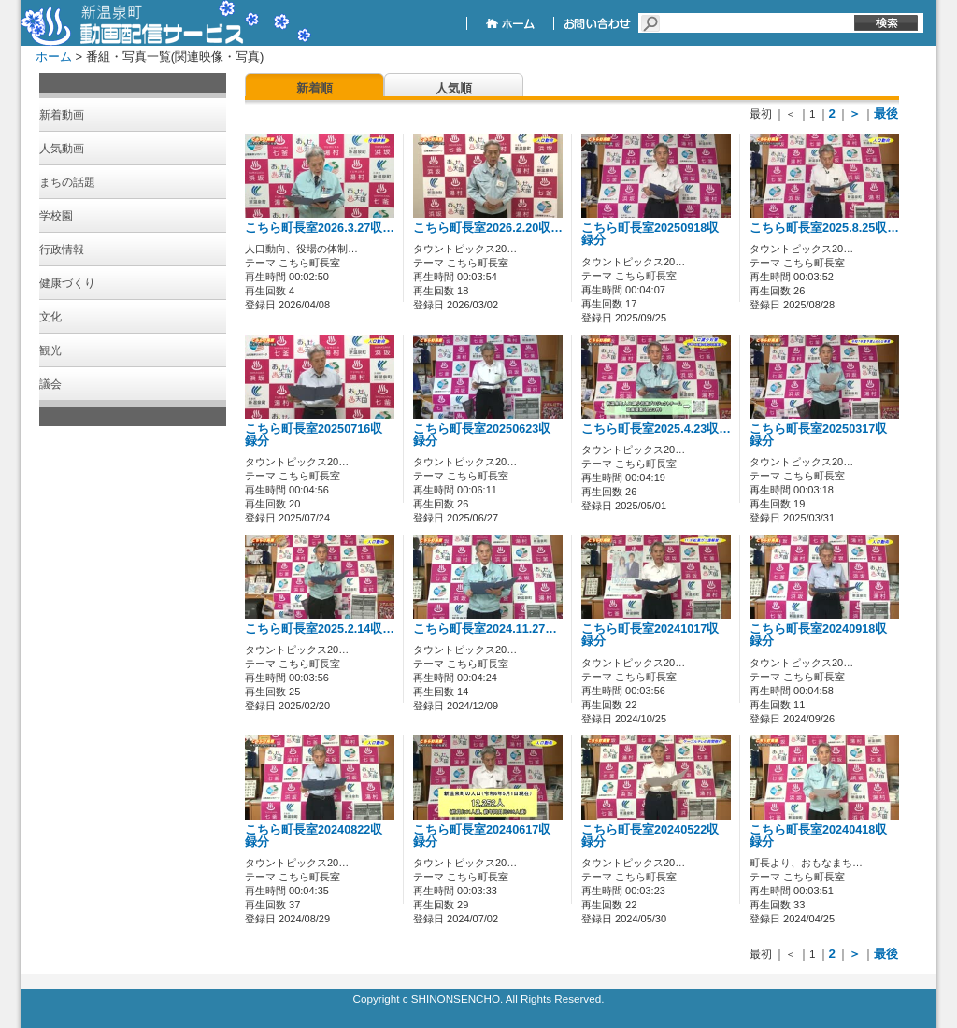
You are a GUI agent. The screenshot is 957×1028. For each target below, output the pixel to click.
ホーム (54, 57)
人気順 (454, 88)
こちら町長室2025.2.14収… (319, 628)
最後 (886, 114)
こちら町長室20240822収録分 (313, 836)
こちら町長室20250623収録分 (481, 435)
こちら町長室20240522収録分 (650, 836)
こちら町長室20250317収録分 (818, 435)
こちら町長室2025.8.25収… (824, 228)
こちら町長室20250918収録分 (650, 234)
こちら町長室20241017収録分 (650, 635)
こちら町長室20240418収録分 (818, 836)
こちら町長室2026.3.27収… (319, 228)
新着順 (314, 88)
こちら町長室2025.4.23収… (656, 428)
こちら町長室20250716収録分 (313, 435)
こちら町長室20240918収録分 (818, 635)
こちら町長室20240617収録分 (481, 836)
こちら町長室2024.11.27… (485, 628)
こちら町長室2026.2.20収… (488, 228)
